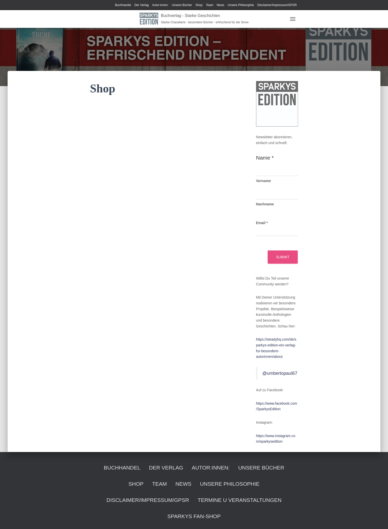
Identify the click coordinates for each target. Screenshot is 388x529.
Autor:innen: (160, 5)
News (220, 5)
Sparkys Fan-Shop (194, 516)
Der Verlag (141, 5)
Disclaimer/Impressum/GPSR (277, 5)
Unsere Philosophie (241, 5)
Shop (198, 5)
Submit (282, 257)
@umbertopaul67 (279, 373)
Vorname (263, 181)
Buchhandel (123, 5)
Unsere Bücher (182, 5)
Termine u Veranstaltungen (240, 500)
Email (262, 223)
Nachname (265, 204)
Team (209, 5)
